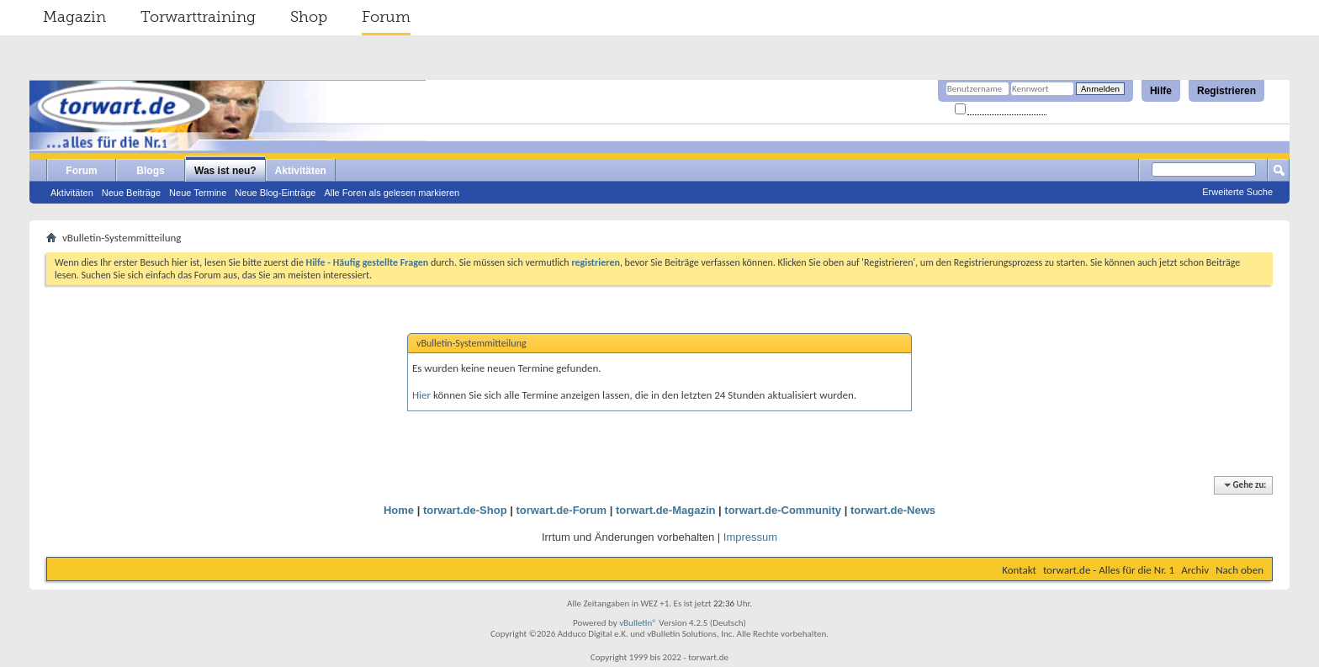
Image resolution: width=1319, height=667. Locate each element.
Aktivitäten (71, 193)
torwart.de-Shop (465, 510)
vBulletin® (638, 622)
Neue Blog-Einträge (275, 193)
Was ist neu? (225, 171)
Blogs (150, 171)
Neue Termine (197, 193)
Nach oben (1239, 570)
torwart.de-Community (782, 510)
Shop (308, 17)
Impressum (750, 537)
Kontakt (1019, 570)
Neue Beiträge (131, 193)
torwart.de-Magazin (665, 510)
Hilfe (1161, 91)
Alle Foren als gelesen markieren (391, 193)
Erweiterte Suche (1237, 192)
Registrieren (1226, 91)
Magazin (74, 17)
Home (399, 510)
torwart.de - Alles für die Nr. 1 (1108, 570)
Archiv (1195, 570)
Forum (386, 17)
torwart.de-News (892, 510)
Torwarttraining (198, 17)
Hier (421, 395)
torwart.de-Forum (561, 510)
